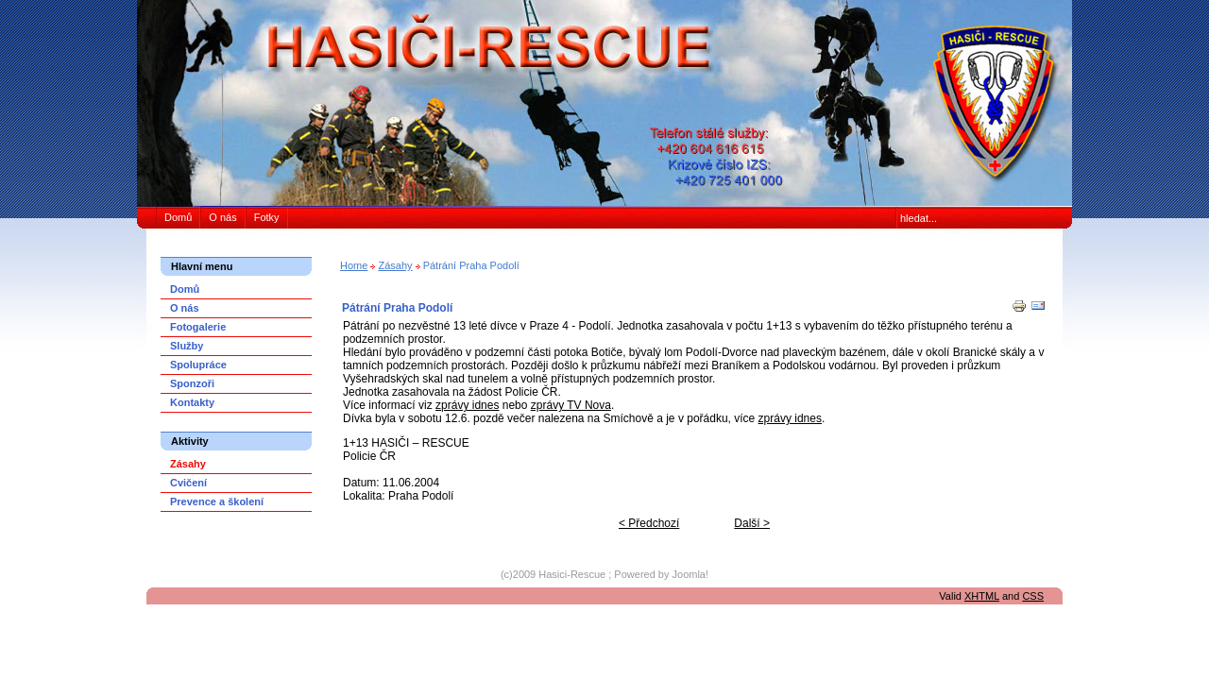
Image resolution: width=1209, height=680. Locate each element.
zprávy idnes (467, 405)
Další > (752, 523)
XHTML (981, 596)
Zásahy (395, 265)
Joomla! (691, 574)
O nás (222, 217)
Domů (178, 217)
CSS (1033, 596)
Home (353, 265)
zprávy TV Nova (571, 405)
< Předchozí (649, 523)
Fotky (267, 217)
